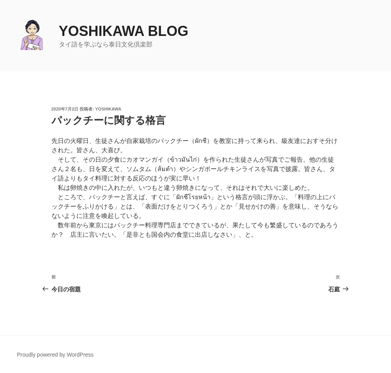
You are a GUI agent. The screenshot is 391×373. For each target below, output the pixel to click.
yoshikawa (108, 109)
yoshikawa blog (124, 31)
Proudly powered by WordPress (55, 355)
